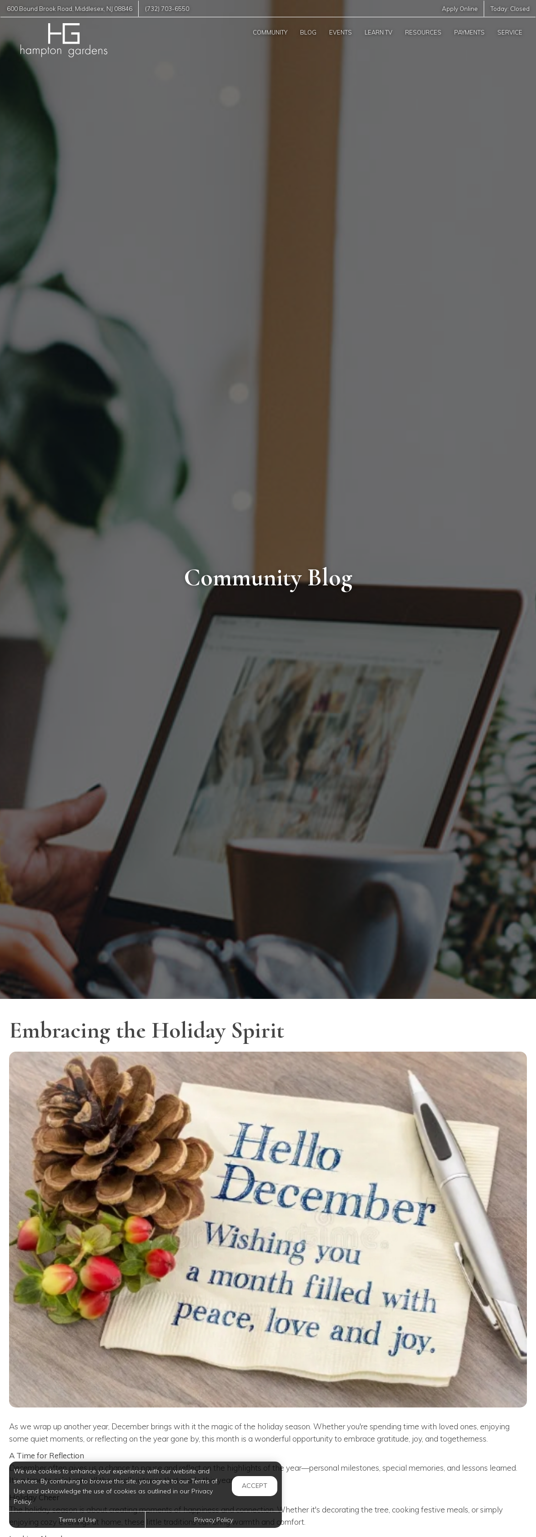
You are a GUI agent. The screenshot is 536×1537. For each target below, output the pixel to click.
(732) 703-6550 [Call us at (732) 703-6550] (167, 8)
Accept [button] (254, 1486)
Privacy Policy (213, 1519)
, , (69, 8)
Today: (510, 8)
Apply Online (460, 8)
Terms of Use (77, 1519)
